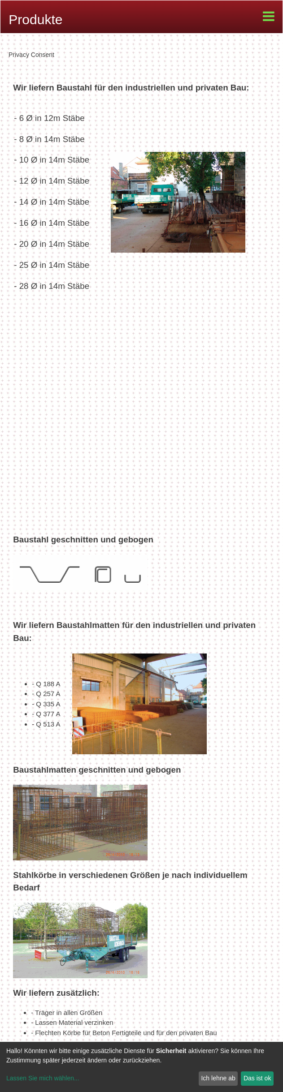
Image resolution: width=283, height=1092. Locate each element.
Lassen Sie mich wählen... (42, 1078)
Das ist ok (257, 1078)
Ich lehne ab (218, 1078)
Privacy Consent (31, 54)
